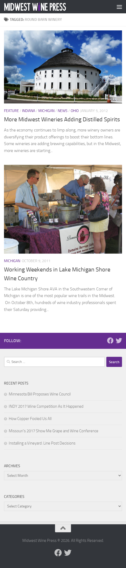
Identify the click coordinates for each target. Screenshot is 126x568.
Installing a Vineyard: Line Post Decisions (42, 443)
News (63, 111)
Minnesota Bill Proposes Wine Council (40, 394)
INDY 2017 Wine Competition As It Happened (46, 406)
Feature (11, 111)
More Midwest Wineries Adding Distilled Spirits (62, 119)
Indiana (28, 111)
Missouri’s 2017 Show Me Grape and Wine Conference (53, 431)
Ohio (75, 111)
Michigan (46, 111)
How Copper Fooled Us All (30, 418)
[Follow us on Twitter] (119, 340)
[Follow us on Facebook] (110, 340)
